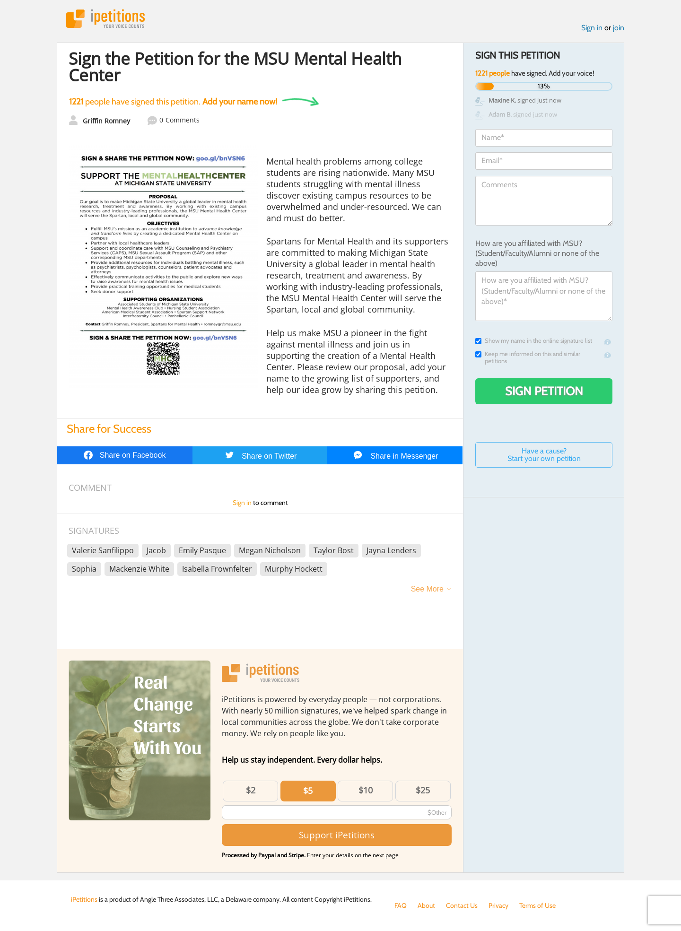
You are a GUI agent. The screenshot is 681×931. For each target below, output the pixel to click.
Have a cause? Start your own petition (544, 454)
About (426, 905)
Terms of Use (537, 905)
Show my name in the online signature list (533, 340)
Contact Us (462, 905)
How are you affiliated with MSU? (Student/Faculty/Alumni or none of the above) (537, 253)
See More (427, 589)
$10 (365, 790)
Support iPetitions (337, 834)
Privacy (498, 905)
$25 (423, 790)
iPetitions (105, 18)
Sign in (591, 27)
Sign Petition (544, 391)
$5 (308, 790)
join (618, 27)
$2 (250, 790)
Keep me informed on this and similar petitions (527, 357)
